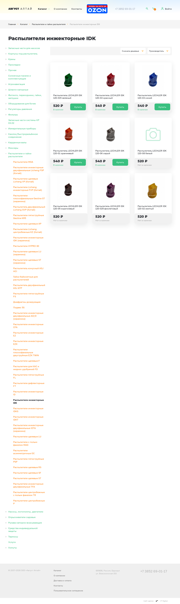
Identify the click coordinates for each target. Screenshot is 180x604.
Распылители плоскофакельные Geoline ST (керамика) (29, 198)
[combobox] (133, 51)
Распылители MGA (23, 161)
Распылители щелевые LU (27, 436)
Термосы (13, 536)
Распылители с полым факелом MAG (25, 443)
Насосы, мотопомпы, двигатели (25, 511)
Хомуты (12, 547)
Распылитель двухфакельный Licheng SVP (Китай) (29, 208)
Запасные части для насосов (24, 48)
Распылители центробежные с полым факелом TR (29, 493)
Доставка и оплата (62, 580)
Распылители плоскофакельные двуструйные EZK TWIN (26, 352)
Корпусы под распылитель (22, 53)
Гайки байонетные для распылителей (25, 278)
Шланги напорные (18, 89)
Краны (11, 59)
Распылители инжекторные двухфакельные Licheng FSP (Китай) (28, 170)
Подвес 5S (18, 307)
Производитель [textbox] (156, 51)
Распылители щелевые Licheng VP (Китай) (25, 180)
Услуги (12, 542)
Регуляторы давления (20, 109)
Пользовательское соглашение (68, 590)
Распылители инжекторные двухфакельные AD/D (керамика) (28, 316)
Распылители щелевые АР (27, 223)
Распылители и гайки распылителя (49, 24)
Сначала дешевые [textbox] (130, 51)
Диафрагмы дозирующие (26, 302)
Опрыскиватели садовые (22, 517)
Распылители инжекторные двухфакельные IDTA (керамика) (28, 428)
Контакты (76, 8)
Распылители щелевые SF (27, 472)
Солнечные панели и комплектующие (19, 77)
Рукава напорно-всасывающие (25, 522)
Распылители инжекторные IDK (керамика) (28, 239)
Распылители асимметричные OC (24, 452)
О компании (60, 8)
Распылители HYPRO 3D (26, 246)
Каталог (42, 8)
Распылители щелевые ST (27, 478)
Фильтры (13, 114)
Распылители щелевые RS (27, 467)
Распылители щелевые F (26, 360)
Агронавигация (16, 84)
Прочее (12, 70)
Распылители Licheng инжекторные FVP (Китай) (27, 188)
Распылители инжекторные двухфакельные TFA (28, 485)
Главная (12, 24)
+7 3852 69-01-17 (125, 8)
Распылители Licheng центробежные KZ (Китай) (27, 230)
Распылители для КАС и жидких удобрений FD (26, 368)
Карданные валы (17, 142)
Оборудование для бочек (22, 103)
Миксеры (13, 148)
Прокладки (14, 64)
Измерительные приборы (22, 128)
